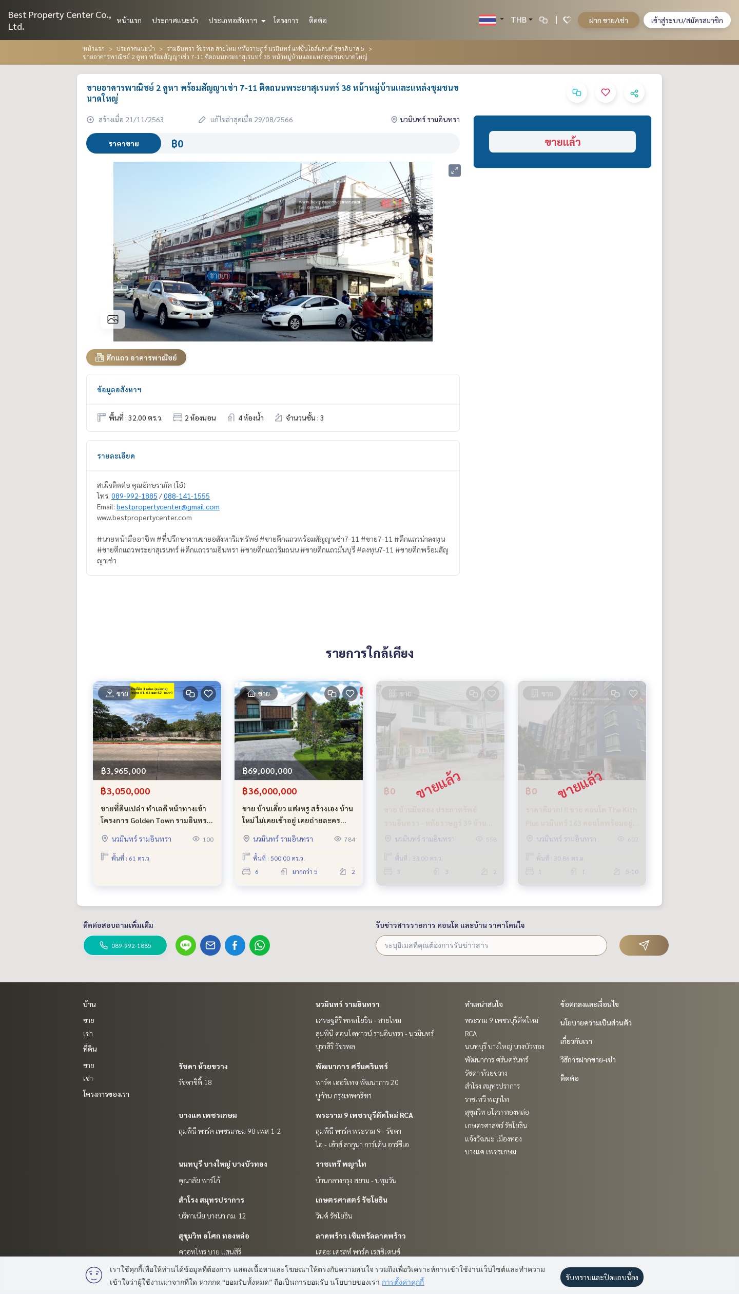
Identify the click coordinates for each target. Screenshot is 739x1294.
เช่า (88, 1033)
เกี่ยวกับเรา (576, 1040)
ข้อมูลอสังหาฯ (119, 389)
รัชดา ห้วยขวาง (203, 1066)
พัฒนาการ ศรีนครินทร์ (352, 1066)
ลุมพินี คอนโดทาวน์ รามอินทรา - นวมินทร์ (375, 1033)
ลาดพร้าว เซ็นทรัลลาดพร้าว (361, 1235)
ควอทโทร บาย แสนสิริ (210, 1251)
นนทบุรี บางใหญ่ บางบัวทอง (223, 1163)
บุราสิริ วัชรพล (335, 1046)
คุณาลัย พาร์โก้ (199, 1180)
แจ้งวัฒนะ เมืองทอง (493, 1138)
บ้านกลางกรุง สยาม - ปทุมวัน (356, 1180)
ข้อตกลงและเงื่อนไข (589, 1003)
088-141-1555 (187, 495)
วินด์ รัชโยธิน (334, 1215)
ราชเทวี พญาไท (341, 1163)
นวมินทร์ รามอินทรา (348, 1003)
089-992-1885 (134, 495)
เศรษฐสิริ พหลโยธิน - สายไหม (358, 1019)
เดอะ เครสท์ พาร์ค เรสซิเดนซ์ (358, 1251)
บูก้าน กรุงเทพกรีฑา (344, 1095)
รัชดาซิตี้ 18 (195, 1082)
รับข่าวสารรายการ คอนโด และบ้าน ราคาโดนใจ (450, 924)
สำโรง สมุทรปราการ (211, 1199)
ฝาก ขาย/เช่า (608, 20)
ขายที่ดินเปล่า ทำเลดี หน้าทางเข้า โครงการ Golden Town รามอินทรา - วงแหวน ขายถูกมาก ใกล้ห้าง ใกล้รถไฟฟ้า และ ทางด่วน (156, 815)
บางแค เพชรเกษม (208, 1114)
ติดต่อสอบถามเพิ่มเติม (118, 924)
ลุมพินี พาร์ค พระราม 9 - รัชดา (358, 1130)
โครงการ (286, 20)
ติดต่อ (318, 20)
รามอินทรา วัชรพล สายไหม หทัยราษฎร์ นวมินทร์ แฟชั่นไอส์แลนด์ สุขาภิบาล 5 (265, 48)
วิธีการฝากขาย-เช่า (588, 1059)
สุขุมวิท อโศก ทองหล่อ (214, 1235)
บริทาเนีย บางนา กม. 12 (212, 1215)
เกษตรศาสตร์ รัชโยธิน (351, 1199)
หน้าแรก (129, 20)
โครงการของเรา (106, 1093)
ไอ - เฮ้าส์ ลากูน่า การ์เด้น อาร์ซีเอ (362, 1144)
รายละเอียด (116, 455)
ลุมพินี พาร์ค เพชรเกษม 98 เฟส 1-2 (230, 1130)
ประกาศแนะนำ (175, 20)
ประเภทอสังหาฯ (235, 20)
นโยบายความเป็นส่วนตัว (596, 1022)
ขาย (88, 1019)
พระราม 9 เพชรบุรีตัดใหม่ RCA (364, 1114)
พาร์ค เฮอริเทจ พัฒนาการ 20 (357, 1082)
